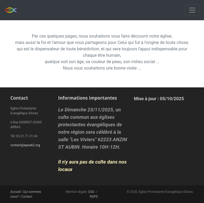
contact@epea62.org (25, 145)
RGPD (94, 196)
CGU (91, 192)
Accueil (15, 192)
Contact (26, 196)
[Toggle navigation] (192, 10)
